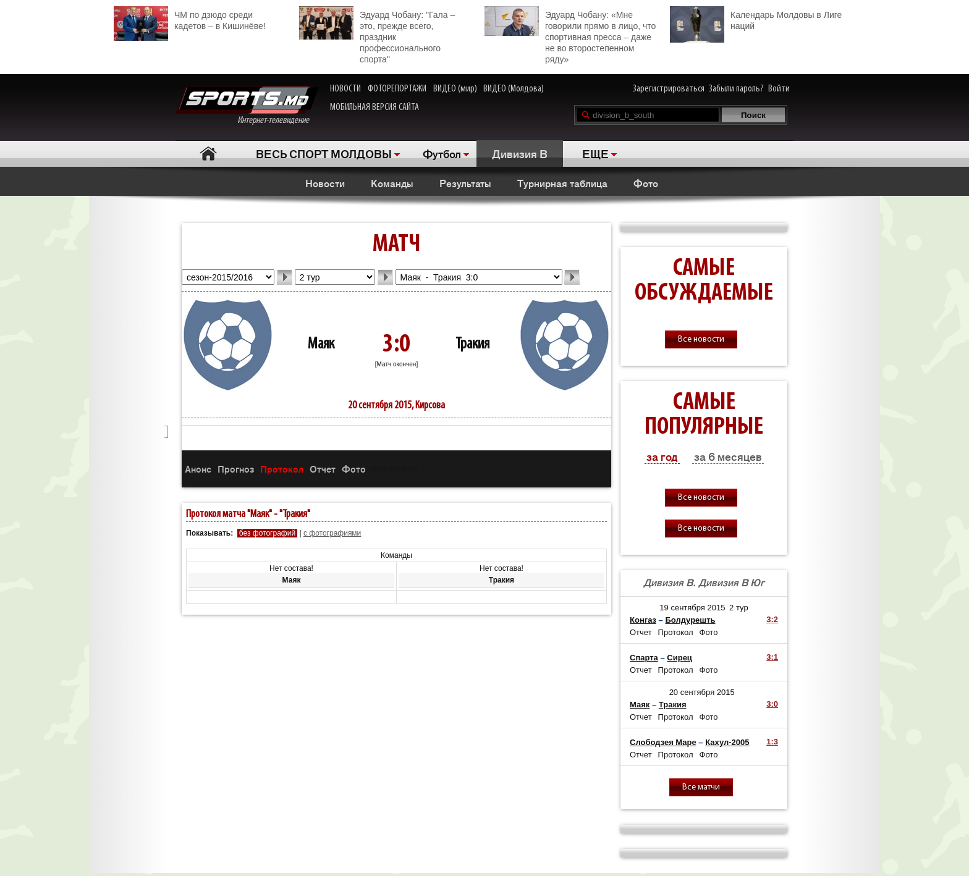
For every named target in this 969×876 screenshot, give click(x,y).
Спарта (644, 657)
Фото (645, 183)
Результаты (465, 183)
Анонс (198, 468)
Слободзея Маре (663, 742)
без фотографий (267, 533)
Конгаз (643, 620)
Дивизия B (520, 153)
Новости (325, 183)
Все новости (701, 339)
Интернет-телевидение (247, 105)
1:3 (772, 741)
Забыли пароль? (736, 89)
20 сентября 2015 (702, 692)
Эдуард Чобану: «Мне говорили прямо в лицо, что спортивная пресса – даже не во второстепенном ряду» (570, 35)
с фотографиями (332, 533)
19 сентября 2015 (692, 607)
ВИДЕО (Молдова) (513, 89)
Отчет (323, 468)
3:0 (772, 704)
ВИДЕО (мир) (455, 89)
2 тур (738, 607)
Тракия (472, 344)
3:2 (772, 619)
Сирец (679, 657)
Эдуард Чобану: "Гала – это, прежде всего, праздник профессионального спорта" (377, 35)
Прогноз (236, 468)
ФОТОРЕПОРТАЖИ (397, 89)
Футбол (442, 153)
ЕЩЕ (595, 153)
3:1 (772, 657)
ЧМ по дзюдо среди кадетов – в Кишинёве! (190, 19)
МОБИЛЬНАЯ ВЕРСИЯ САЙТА (374, 107)
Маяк (321, 344)
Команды (392, 183)
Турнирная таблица (562, 183)
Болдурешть (690, 620)
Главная (208, 153)
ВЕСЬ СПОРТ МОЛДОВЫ (324, 153)
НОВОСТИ (345, 89)
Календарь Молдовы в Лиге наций (756, 19)
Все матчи (701, 787)
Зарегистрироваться (669, 89)
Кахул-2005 (727, 742)
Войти (779, 89)
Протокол (281, 468)
